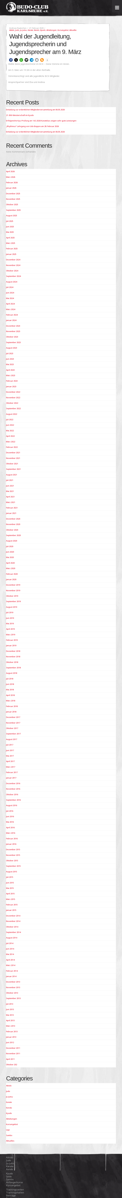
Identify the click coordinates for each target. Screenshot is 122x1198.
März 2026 (10, 177)
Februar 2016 (12, 838)
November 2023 (13, 331)
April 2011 (10, 1059)
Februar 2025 (12, 248)
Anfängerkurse (14, 1182)
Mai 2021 (10, 491)
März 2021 (10, 502)
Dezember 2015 (13, 849)
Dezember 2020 (13, 518)
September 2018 (13, 667)
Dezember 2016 (13, 783)
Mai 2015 (10, 888)
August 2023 (11, 347)
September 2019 (13, 601)
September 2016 (13, 800)
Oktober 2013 (12, 992)
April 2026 (10, 171)
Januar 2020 (11, 579)
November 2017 (13, 722)
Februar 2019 (12, 640)
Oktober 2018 (12, 662)
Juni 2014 (10, 948)
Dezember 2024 (13, 259)
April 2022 (10, 436)
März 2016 (10, 833)
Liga (8, 1129)
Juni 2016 (10, 816)
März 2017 (10, 767)
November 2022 (13, 397)
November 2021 (13, 458)
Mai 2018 (10, 689)
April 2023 (10, 370)
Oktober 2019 (12, 596)
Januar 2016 (11, 844)
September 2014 (13, 932)
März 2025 (10, 243)
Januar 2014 (11, 976)
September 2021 (13, 469)
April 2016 (10, 827)
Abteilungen (51, 30)
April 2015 (10, 893)
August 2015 (11, 871)
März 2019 (10, 634)
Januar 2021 (11, 513)
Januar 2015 (11, 910)
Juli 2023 (9, 353)
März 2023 (10, 375)
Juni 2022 (10, 425)
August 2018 (11, 673)
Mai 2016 (10, 822)
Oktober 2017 (12, 728)
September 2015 (13, 866)
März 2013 (10, 1026)
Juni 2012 (10, 1042)
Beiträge (11, 1195)
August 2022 (11, 414)
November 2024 (13, 265)
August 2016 (11, 805)
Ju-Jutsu (23, 30)
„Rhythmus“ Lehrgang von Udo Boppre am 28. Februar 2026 (32, 126)
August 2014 (11, 937)
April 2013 (10, 1020)
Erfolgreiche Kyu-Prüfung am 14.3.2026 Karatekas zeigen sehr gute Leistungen (41, 120)
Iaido (9, 1176)
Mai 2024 (10, 298)
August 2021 (11, 474)
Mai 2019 (10, 623)
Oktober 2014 (12, 926)
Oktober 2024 (12, 270)
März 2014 (10, 965)
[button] (11, 60)
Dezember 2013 (13, 981)
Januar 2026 (11, 188)
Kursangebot (62, 30)
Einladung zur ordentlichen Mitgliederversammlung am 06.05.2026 (35, 109)
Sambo (9, 1135)
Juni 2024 (10, 292)
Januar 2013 (11, 1037)
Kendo (36, 30)
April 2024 (10, 303)
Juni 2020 (10, 551)
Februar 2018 (12, 706)
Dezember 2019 (13, 585)
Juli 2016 (9, 811)
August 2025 (11, 215)
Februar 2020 (12, 574)
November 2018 (13, 656)
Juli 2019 (9, 612)
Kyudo (42, 30)
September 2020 (13, 535)
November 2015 (13, 855)
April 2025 (10, 237)
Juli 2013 (9, 1004)
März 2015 (10, 899)
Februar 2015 (12, 904)
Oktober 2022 (12, 403)
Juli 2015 (9, 877)
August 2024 (11, 281)
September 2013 (13, 998)
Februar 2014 (12, 971)
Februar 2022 (12, 447)
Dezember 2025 (13, 193)
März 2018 (10, 700)
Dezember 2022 (13, 392)
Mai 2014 (10, 954)
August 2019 (11, 607)
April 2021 (10, 496)
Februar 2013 (12, 1031)
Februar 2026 (12, 182)
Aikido (11, 30)
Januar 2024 (11, 320)
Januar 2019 (11, 645)
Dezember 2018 (13, 651)
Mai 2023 (10, 364)
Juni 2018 (10, 684)
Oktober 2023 (12, 336)
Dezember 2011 (13, 1048)
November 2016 (13, 789)
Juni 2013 (10, 1009)
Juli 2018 (9, 678)
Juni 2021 (10, 485)
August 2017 (11, 739)
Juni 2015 (10, 882)
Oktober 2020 (12, 529)
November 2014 (13, 921)
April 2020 (10, 563)
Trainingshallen (15, 1192)
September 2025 (13, 210)
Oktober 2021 (12, 463)
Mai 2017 (10, 755)
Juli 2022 (9, 419)
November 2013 (13, 987)
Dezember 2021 (13, 452)
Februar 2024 (12, 314)
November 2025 (13, 199)
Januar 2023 (11, 386)
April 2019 (10, 629)
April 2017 (10, 761)
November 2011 (13, 1053)
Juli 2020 (9, 546)
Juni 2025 (10, 226)
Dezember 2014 (13, 915)
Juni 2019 (10, 618)
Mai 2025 (10, 232)
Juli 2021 (9, 480)
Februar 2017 (12, 772)
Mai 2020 (10, 557)
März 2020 (10, 568)
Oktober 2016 (12, 794)
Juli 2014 (9, 943)
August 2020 (11, 540)
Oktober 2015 (12, 860)
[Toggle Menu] (117, 7)
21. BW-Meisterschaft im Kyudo (20, 115)
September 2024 (13, 276)
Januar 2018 (11, 711)
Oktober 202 (11, 1064)
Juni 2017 (10, 750)
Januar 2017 (11, 777)
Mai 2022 (10, 430)
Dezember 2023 (13, 326)
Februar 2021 (12, 507)
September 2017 (13, 733)
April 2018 (10, 695)
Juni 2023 (10, 359)
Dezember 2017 (13, 717)
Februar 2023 (12, 381)
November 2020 (13, 524)
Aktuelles (73, 30)
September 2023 (13, 342)
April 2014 (10, 959)
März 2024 (10, 309)
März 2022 (10, 441)
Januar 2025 (11, 254)
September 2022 (13, 408)
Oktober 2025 (12, 204)
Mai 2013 (10, 1015)
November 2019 (13, 590)
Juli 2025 (9, 221)
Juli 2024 (9, 287)
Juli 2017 (9, 744)
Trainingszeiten (15, 1189)
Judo (17, 30)
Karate (30, 30)
